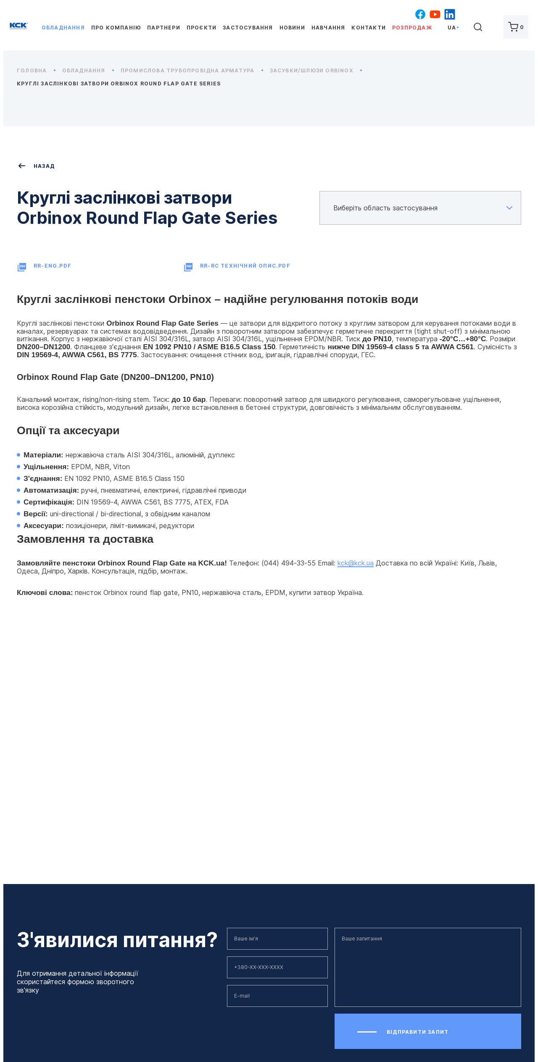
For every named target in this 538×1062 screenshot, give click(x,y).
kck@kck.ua (356, 563)
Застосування (248, 27)
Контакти (368, 27)
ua (452, 27)
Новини (292, 27)
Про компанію (116, 27)
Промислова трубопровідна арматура (192, 70)
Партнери (163, 27)
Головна (36, 70)
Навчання (328, 27)
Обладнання (63, 27)
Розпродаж (412, 27)
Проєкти (201, 27)
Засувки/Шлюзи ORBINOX (316, 70)
